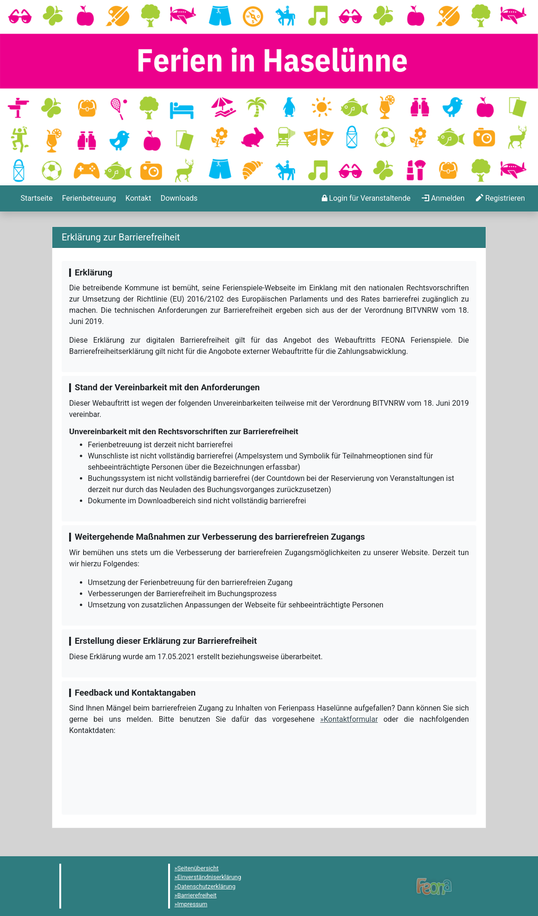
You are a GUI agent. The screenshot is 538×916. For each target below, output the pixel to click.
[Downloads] (178, 198)
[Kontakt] (137, 198)
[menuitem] (36, 198)
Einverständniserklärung (209, 877)
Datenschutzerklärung (206, 886)
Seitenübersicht (198, 868)
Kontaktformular (351, 719)
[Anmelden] (366, 198)
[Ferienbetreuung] (88, 198)
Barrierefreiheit (197, 895)
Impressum (192, 904)
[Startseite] (36, 198)
